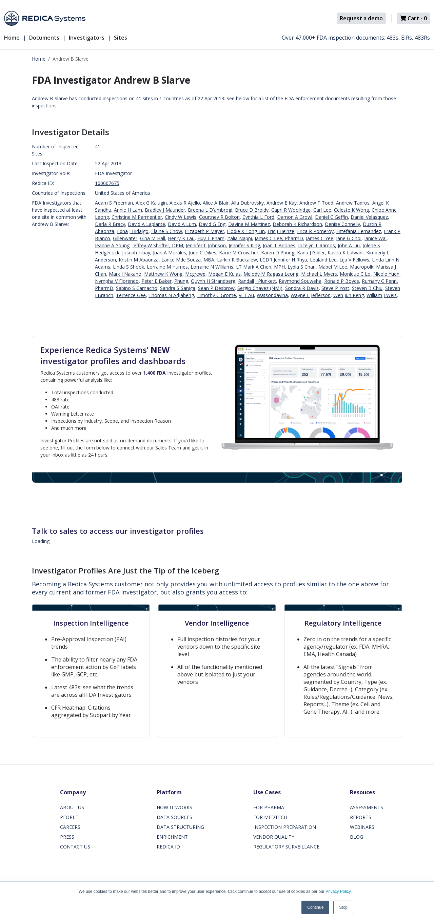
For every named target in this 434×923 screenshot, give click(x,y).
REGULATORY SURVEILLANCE (286, 846)
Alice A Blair (216, 203)
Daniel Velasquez (369, 217)
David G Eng (212, 224)
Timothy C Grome (216, 295)
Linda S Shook (128, 267)
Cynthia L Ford (258, 217)
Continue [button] (315, 907)
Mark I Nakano (125, 274)
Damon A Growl (294, 217)
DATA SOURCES (174, 817)
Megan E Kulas (224, 274)
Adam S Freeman (114, 203)
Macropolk (361, 267)
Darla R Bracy (110, 224)
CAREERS (70, 827)
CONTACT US (75, 846)
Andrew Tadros (353, 203)
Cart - (413, 18)
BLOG (356, 837)
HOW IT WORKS (174, 807)
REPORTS (360, 817)
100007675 (107, 183)
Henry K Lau (181, 238)
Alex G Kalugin (151, 203)
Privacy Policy (338, 891)
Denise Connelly (342, 224)
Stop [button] (343, 907)
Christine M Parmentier (137, 217)
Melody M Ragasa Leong (270, 274)
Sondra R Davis (302, 288)
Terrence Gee (131, 295)
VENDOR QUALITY (273, 837)
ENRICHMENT (172, 837)
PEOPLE (69, 817)
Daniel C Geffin (331, 217)
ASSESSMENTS (366, 807)
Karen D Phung (277, 252)
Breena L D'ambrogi (210, 210)
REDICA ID (168, 846)
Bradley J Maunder (165, 210)
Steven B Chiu (367, 288)
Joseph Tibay (136, 252)
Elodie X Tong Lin (246, 231)
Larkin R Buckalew (237, 259)
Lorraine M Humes (167, 267)
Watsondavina (272, 295)
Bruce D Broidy (252, 210)
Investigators (86, 37)
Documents (44, 37)
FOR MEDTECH (270, 817)
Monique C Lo (355, 274)
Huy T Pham (210, 238)
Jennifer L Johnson (206, 245)
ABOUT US (72, 807)
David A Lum (182, 224)
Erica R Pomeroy (315, 231)
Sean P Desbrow (216, 288)
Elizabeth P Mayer (204, 231)
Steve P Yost (335, 288)
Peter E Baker (156, 281)
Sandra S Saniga (177, 288)
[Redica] (44, 18)
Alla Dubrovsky (247, 203)
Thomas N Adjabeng (171, 295)
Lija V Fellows (354, 259)
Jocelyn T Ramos (316, 245)
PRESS (67, 837)
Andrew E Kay (282, 203)
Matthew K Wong (163, 274)
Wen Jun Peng (348, 295)
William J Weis (382, 295)
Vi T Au (246, 295)
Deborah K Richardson (297, 224)
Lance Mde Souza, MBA (187, 259)
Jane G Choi (348, 238)
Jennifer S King (244, 245)
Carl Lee (322, 210)
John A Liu (349, 245)
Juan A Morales (169, 252)
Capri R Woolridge (291, 210)
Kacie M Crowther (238, 252)
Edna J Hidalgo (133, 231)
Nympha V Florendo (117, 281)
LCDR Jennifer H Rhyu (283, 259)
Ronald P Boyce (341, 281)
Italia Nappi (239, 238)
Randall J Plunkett (257, 281)
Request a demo (361, 18)
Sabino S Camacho (136, 288)
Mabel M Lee (332, 267)
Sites (120, 37)
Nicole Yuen (386, 274)
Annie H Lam (128, 210)
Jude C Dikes (202, 252)
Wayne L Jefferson (311, 295)
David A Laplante (146, 224)
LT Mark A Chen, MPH (260, 267)
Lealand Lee (323, 259)
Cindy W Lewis (180, 217)
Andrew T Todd (316, 203)
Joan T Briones (279, 245)
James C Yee (319, 238)
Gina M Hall (152, 238)
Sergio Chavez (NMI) (259, 288)
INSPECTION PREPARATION (284, 827)
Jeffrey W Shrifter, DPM (157, 245)
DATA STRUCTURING (180, 827)
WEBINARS (362, 827)
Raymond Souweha (300, 281)
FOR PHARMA (268, 807)
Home (12, 37)
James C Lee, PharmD (279, 238)
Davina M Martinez (249, 224)
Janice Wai (375, 238)
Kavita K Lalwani (345, 252)
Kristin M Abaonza (139, 259)
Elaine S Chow (166, 231)
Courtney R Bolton (219, 217)
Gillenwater (125, 238)
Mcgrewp (195, 274)
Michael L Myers (319, 274)
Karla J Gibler (311, 252)
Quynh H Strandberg (213, 281)
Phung (181, 281)
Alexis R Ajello (185, 203)
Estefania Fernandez (358, 231)
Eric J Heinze (281, 231)
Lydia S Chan (302, 267)
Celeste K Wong (351, 210)
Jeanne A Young (112, 245)
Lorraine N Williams (212, 267)
